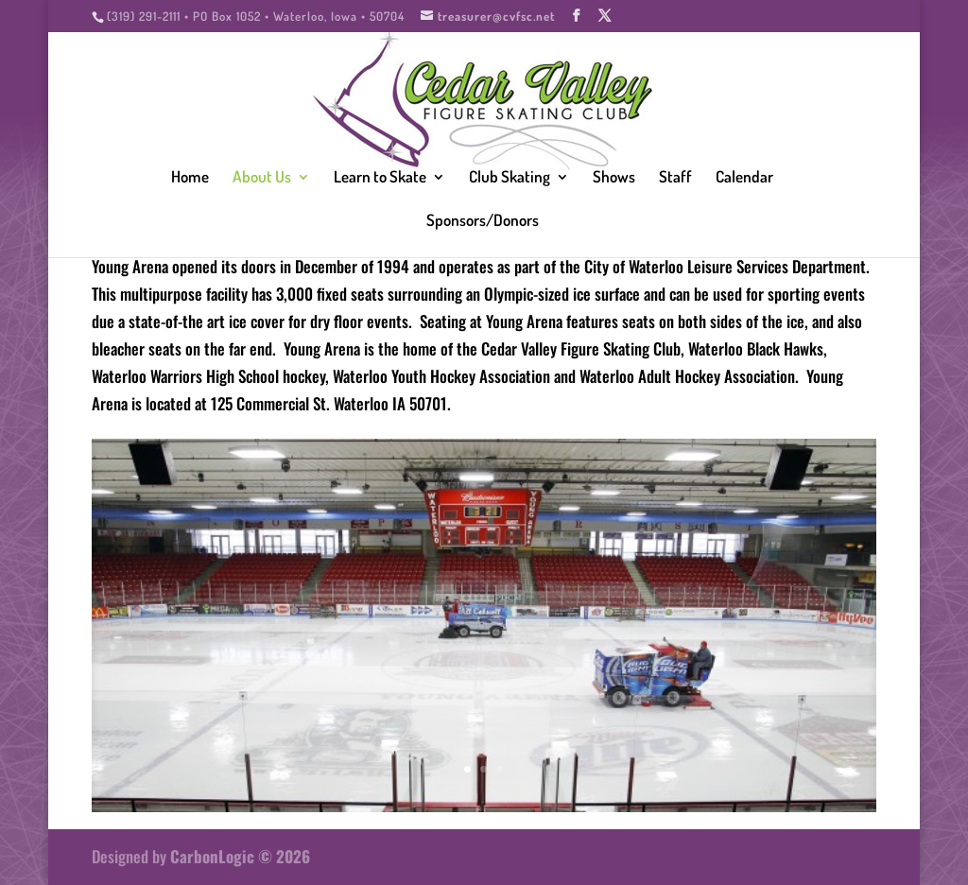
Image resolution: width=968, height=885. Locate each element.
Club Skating (509, 178)
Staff (675, 178)
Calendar (744, 178)
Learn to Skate (380, 178)
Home (190, 178)
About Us (262, 178)
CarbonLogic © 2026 (240, 856)
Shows (614, 178)
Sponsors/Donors (482, 222)
